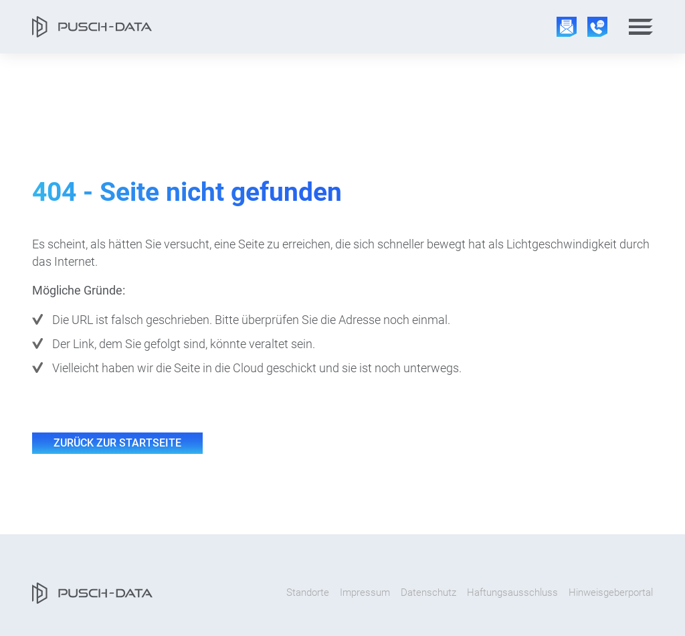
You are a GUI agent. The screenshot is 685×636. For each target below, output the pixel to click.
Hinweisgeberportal (611, 592)
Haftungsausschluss (512, 592)
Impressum (365, 592)
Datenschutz (428, 592)
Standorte (307, 592)
